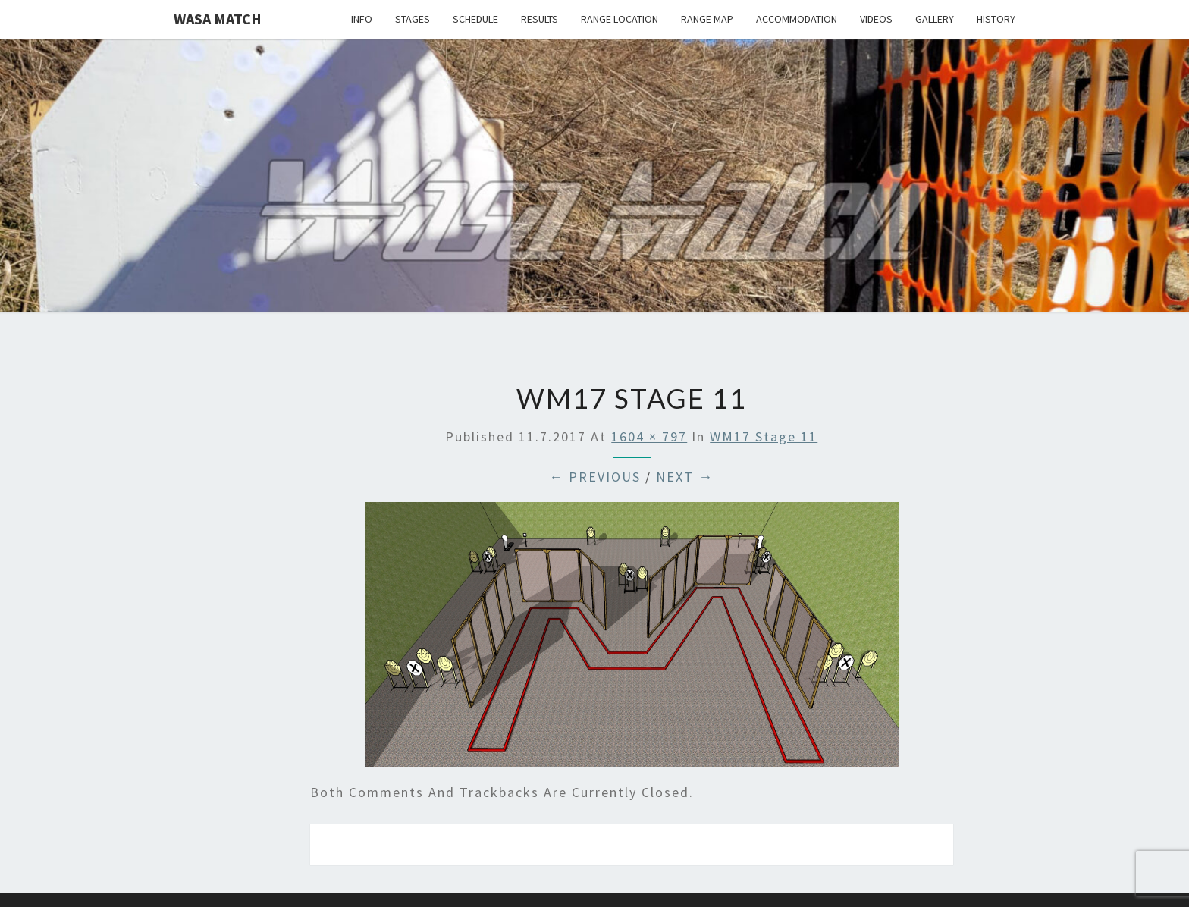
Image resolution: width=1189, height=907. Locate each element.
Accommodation (796, 19)
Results (539, 19)
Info (361, 19)
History (996, 19)
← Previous (595, 476)
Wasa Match (218, 18)
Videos (876, 19)
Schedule (475, 19)
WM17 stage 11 (763, 436)
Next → (685, 476)
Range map (707, 19)
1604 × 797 (649, 436)
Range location (619, 19)
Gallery (934, 19)
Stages (412, 19)
